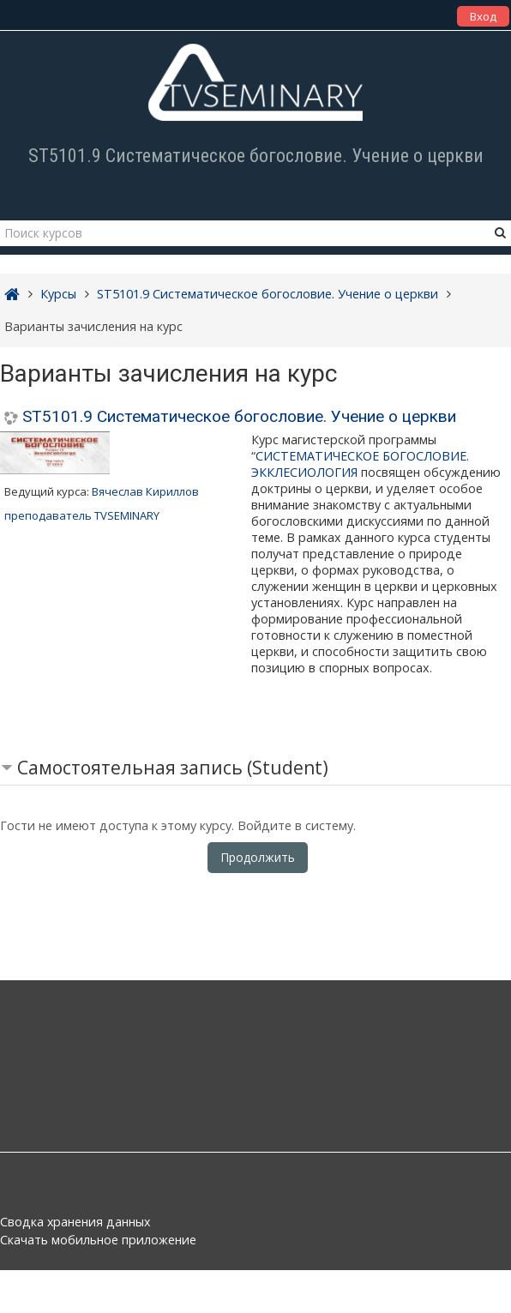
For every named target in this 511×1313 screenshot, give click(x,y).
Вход (483, 16)
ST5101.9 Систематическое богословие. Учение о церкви (239, 416)
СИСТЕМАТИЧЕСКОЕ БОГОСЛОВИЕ (361, 456)
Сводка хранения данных (75, 1222)
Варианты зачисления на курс (93, 326)
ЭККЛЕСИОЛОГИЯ (304, 472)
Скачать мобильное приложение (98, 1240)
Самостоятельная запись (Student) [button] (172, 768)
